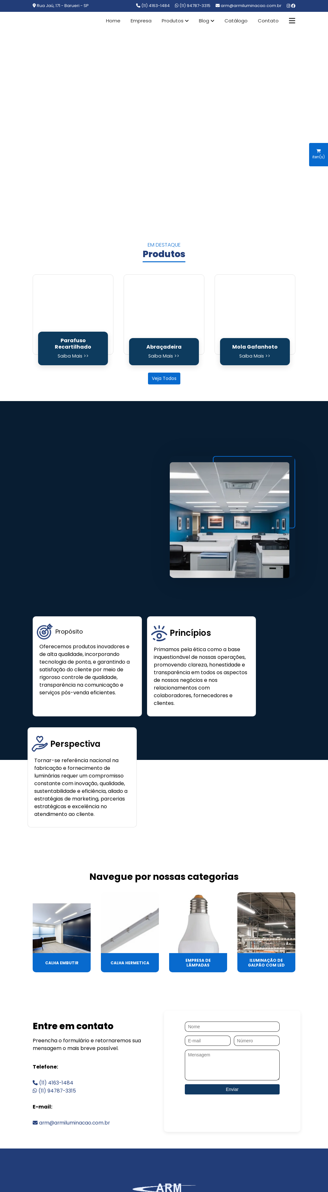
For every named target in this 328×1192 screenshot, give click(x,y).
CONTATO (170, 1124)
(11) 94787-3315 (192, 6)
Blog (204, 21)
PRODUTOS (128, 1124)
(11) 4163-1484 (153, 6)
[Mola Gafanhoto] (255, 314)
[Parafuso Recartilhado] (73, 314)
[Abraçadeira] (164, 314)
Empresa (141, 21)
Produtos (173, 21)
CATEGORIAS (213, 1124)
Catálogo (236, 21)
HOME (56, 1124)
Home (113, 21)
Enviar (232, 1006)
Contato (268, 21)
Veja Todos (164, 378)
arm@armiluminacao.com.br (72, 1040)
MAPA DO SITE (261, 1124)
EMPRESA (89, 1124)
